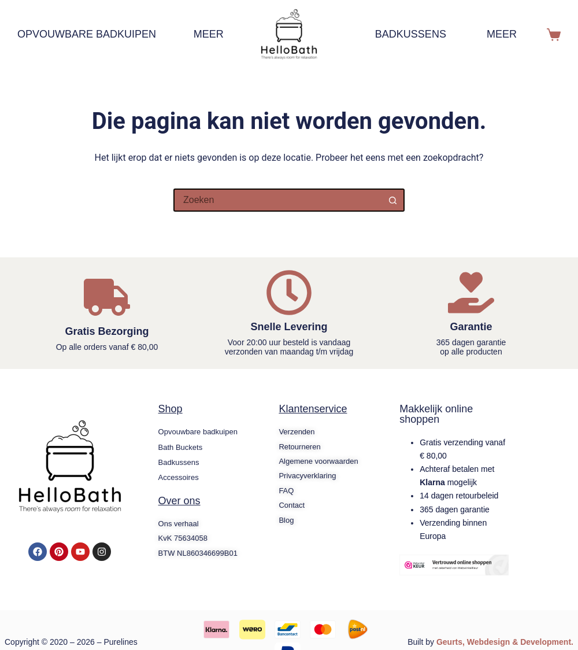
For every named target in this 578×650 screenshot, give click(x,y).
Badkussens (410, 34)
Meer (214, 35)
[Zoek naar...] (277, 200)
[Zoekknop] (393, 200)
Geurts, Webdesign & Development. (504, 642)
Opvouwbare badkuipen (92, 35)
